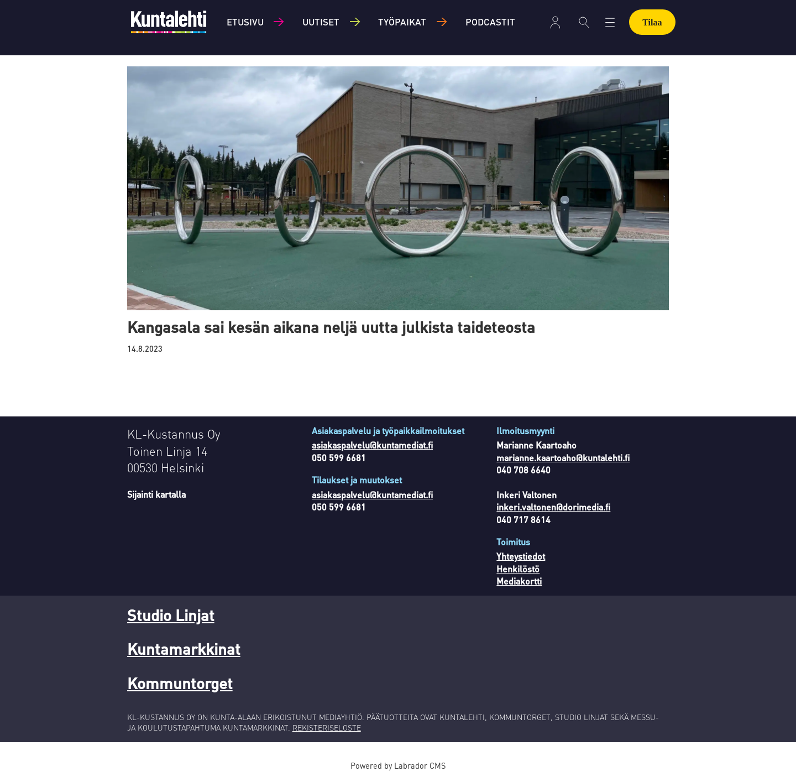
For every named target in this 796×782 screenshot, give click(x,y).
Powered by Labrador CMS (398, 765)
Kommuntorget (180, 683)
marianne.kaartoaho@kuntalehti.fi (563, 457)
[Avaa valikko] (610, 22)
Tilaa (652, 22)
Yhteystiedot (520, 556)
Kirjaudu (555, 22)
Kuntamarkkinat (183, 649)
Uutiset (320, 21)
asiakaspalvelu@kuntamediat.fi (372, 445)
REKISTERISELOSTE (326, 727)
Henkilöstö (518, 569)
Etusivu (245, 21)
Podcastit (490, 21)
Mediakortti (519, 581)
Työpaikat (402, 21)
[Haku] (584, 22)
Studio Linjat (170, 615)
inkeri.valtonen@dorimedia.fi (553, 507)
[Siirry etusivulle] (168, 22)
